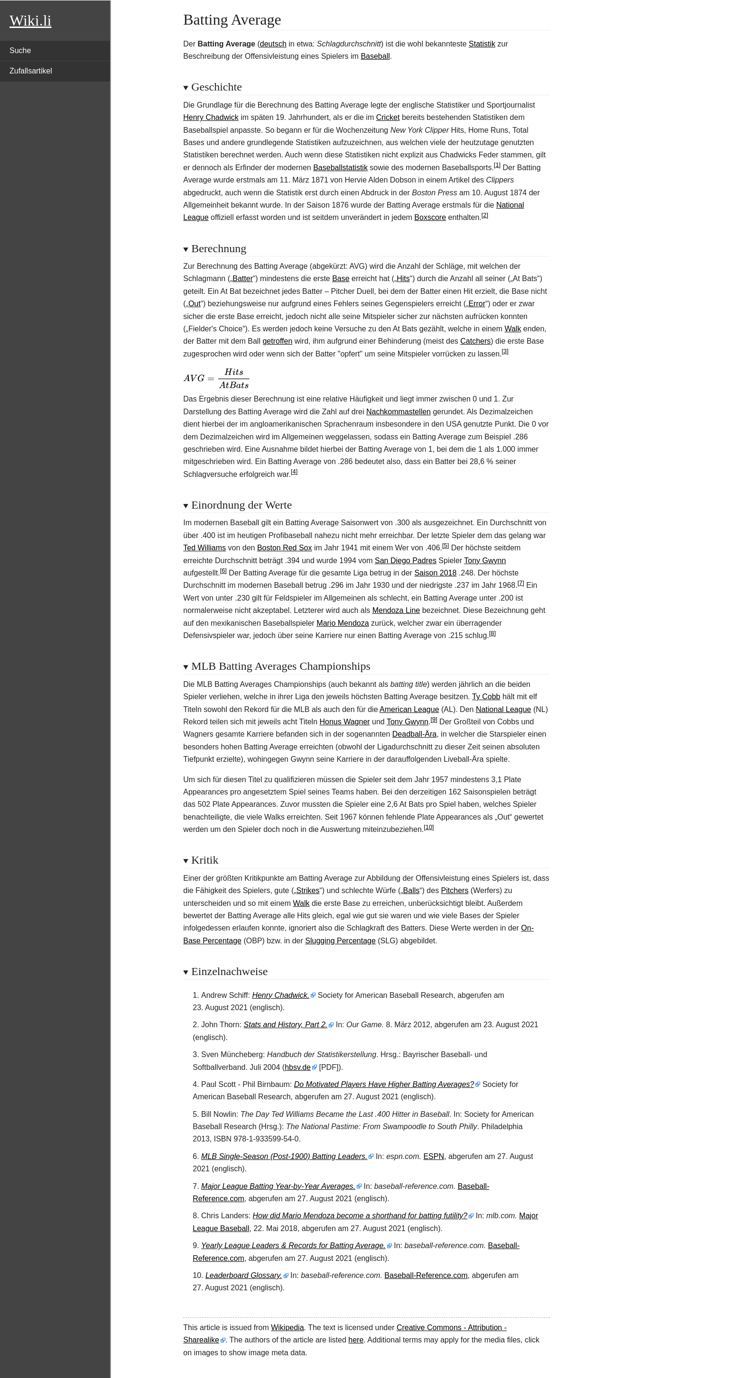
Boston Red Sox (284, 548)
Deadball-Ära (414, 734)
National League (503, 709)
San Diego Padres (405, 561)
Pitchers (455, 890)
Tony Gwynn (485, 561)
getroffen (277, 341)
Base (340, 278)
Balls (411, 890)
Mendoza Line (396, 610)
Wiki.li (30, 20)
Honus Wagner (344, 722)
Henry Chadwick (210, 117)
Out (194, 304)
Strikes (308, 890)
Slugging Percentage (340, 941)
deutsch (273, 44)
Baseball (375, 56)
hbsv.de (298, 1067)
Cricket (388, 117)
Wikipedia (287, 1327)
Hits (403, 278)
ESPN (433, 1156)
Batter (242, 278)
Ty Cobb (486, 697)
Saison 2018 (435, 573)
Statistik (482, 44)
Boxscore (430, 217)
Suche (20, 50)
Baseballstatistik (340, 168)
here (355, 1340)
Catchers (475, 341)
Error (476, 304)
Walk (512, 329)
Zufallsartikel (30, 71)
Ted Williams (204, 548)
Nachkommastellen (398, 412)
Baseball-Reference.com (425, 1275)
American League (409, 709)
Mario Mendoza (342, 623)
